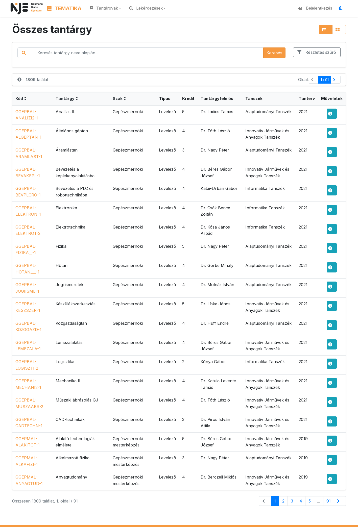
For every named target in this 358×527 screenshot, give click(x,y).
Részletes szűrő (316, 52)
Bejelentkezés (315, 8)
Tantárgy (67, 98)
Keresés (274, 52)
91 (328, 501)
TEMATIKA (64, 8)
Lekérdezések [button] (146, 8)
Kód (21, 98)
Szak (119, 98)
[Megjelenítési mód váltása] (342, 8)
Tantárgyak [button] (104, 8)
